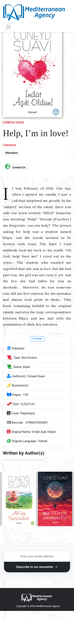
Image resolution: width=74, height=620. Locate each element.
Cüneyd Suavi (13, 122)
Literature (9, 145)
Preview (37, 338)
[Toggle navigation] (8, 27)
